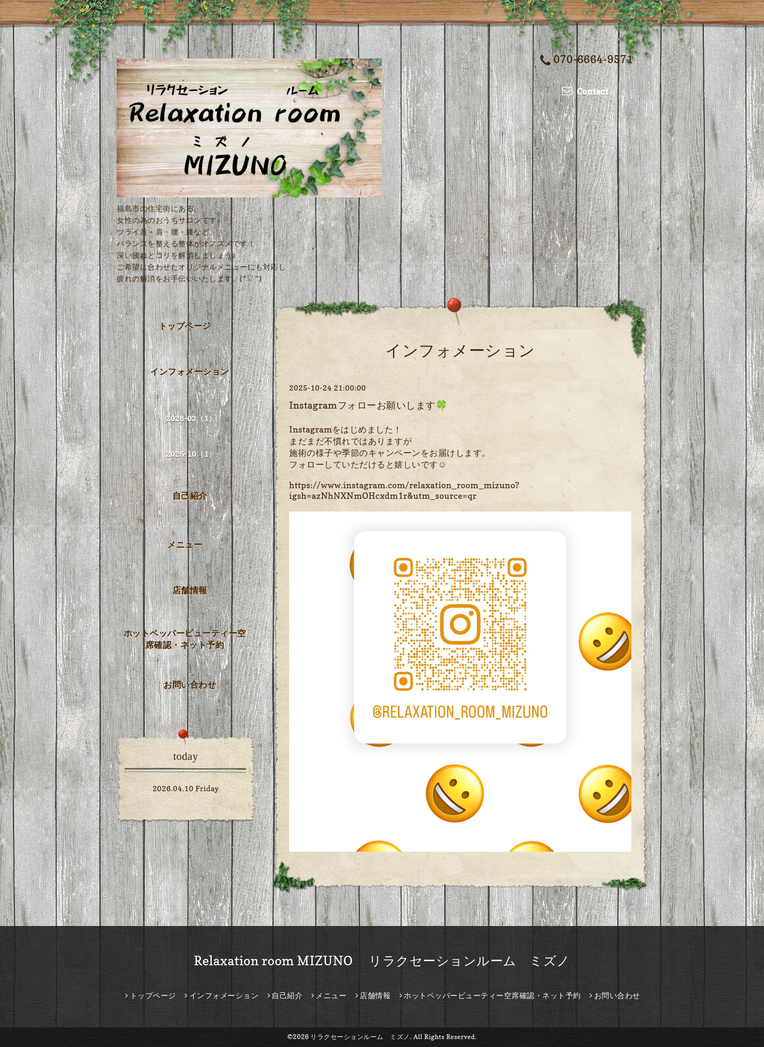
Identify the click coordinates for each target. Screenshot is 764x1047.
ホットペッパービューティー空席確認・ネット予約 (185, 639)
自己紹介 (189, 495)
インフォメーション (189, 371)
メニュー (184, 544)
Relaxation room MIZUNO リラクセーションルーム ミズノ (382, 960)
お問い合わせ (189, 684)
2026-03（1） (191, 418)
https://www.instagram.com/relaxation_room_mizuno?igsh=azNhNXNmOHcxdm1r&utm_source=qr (404, 490)
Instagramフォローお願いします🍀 (368, 405)
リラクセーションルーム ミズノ (360, 1037)
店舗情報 (189, 590)
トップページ (185, 326)
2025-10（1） (191, 453)
